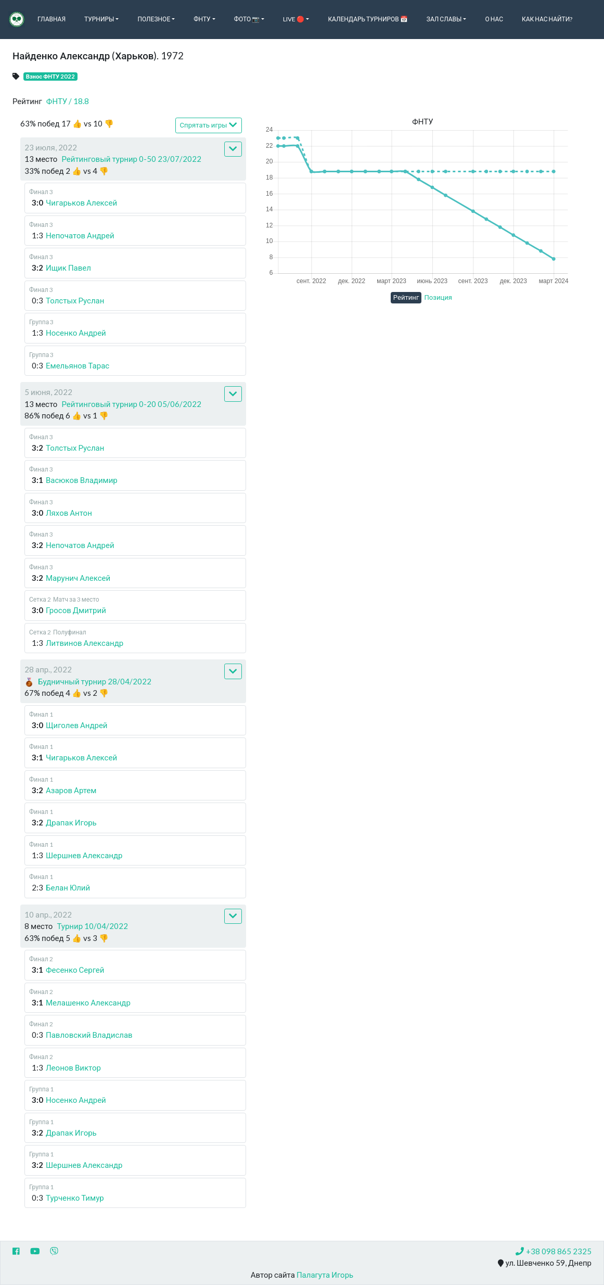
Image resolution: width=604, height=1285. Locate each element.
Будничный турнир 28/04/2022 (94, 681)
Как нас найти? (547, 19)
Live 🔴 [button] (293, 19)
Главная (51, 19)
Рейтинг (406, 297)
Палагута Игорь (325, 1274)
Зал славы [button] (444, 19)
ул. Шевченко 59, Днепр (545, 1263)
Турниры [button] (99, 19)
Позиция (438, 297)
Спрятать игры (208, 124)
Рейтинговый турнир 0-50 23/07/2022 (131, 158)
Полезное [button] (153, 19)
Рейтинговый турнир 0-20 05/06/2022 (131, 404)
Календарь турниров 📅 (367, 19)
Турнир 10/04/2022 (92, 926)
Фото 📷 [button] (247, 19)
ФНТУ (67, 101)
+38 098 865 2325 (554, 1251)
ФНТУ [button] (202, 19)
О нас (494, 19)
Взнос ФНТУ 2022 (50, 76)
